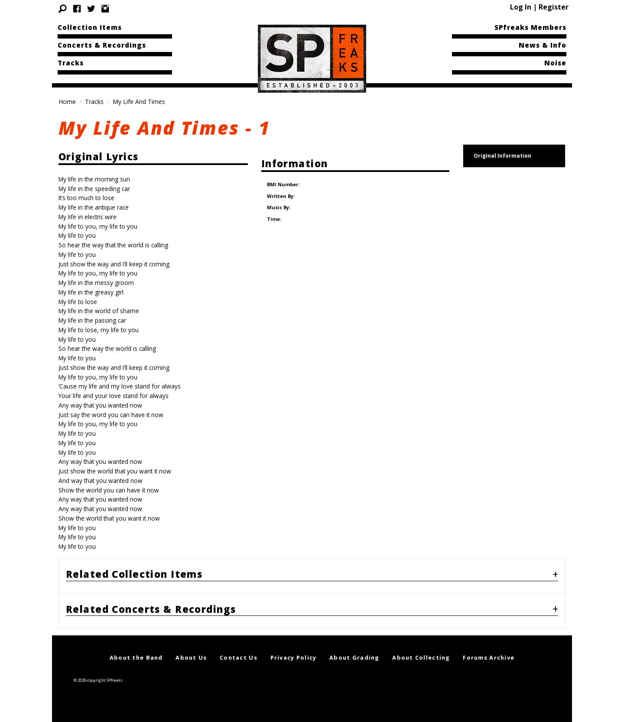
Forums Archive (488, 657)
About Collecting (421, 657)
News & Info (542, 45)
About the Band (136, 657)
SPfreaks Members (530, 27)
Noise (555, 62)
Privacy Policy (293, 657)
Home (67, 101)
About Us (191, 657)
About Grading (354, 657)
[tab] (312, 575)
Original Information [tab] (502, 155)
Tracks (71, 62)
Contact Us (238, 657)
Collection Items (90, 27)
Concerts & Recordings (102, 45)
